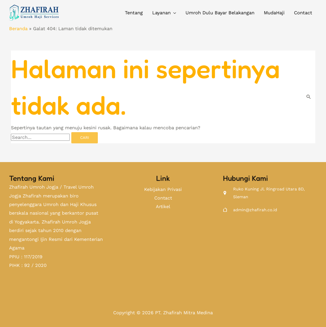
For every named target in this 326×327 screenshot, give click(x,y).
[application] (173, 13)
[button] (164, 13)
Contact (163, 198)
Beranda (18, 28)
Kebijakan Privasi (163, 189)
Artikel (163, 207)
